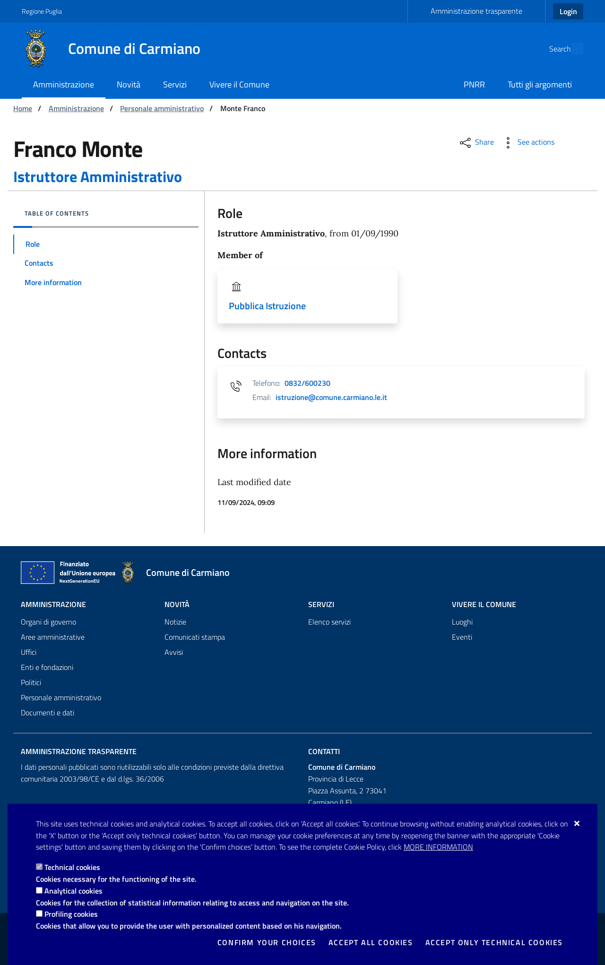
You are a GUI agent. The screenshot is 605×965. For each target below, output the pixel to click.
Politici (31, 682)
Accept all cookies (370, 942)
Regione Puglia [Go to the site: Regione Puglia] (42, 11)
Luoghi (462, 621)
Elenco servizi (329, 621)
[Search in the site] (572, 48)
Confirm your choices (266, 942)
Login (568, 11)
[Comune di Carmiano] (117, 48)
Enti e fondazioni (47, 667)
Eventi (462, 637)
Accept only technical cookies (494, 942)
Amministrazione (76, 108)
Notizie (175, 621)
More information (438, 846)
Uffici (28, 652)
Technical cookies (72, 867)
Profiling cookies (71, 914)
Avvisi (173, 652)
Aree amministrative (53, 637)
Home (22, 108)
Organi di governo (48, 621)
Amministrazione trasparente (476, 11)
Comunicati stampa (194, 637)
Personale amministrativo (162, 108)
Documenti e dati (47, 712)
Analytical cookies (73, 890)
